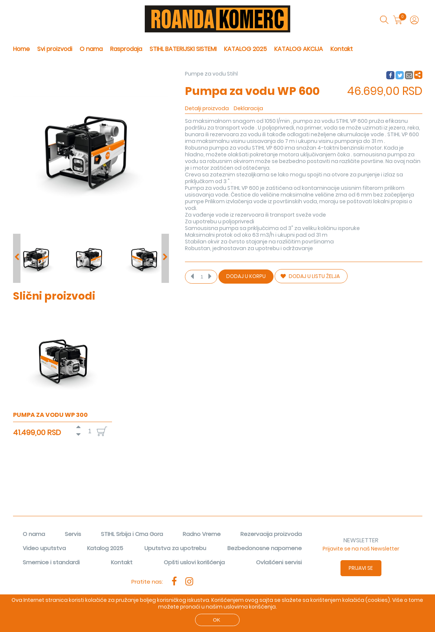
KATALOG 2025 (245, 49)
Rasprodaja (126, 49)
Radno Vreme (202, 534)
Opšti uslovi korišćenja (194, 562)
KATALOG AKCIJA (298, 49)
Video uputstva (44, 548)
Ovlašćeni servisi (279, 562)
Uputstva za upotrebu (175, 548)
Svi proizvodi (54, 49)
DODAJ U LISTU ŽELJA (310, 276)
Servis (73, 534)
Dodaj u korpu (246, 276)
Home (21, 49)
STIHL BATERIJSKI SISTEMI (183, 49)
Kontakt (341, 49)
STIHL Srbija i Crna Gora (132, 534)
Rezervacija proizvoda (271, 534)
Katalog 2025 (105, 548)
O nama (91, 49)
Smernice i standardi (51, 562)
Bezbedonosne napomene (264, 548)
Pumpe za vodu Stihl (211, 73)
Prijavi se (361, 568)
